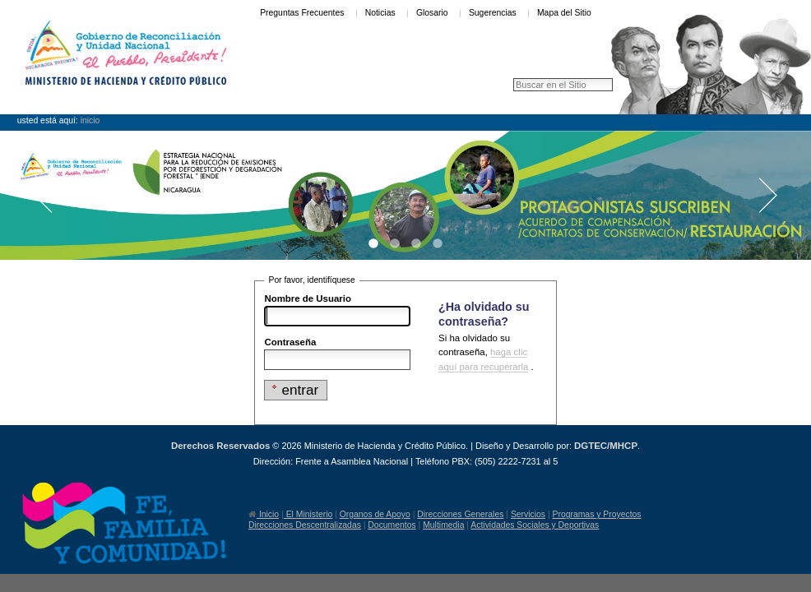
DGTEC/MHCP (605, 446)
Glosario (432, 12)
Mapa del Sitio (564, 12)
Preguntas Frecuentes (302, 12)
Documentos (391, 525)
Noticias (380, 12)
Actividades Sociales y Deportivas (534, 525)
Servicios (528, 514)
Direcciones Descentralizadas (304, 525)
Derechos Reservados (220, 446)
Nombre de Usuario (307, 298)
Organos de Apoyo (375, 514)
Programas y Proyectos (597, 514)
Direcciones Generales (460, 514)
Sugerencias (493, 12)
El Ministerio (308, 514)
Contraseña (290, 342)
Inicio (90, 120)
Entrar (791, 106)
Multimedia (443, 525)
